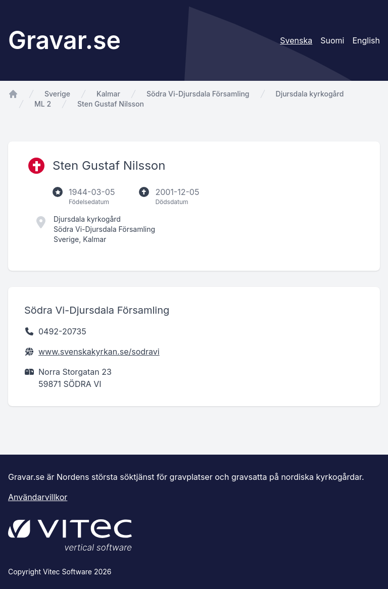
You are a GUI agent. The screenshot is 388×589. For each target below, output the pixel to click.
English (366, 40)
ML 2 (42, 104)
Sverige (57, 93)
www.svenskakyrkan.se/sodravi (99, 352)
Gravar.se (64, 40)
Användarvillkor (37, 497)
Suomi (332, 40)
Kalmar (108, 93)
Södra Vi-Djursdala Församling (198, 93)
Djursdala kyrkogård (310, 93)
